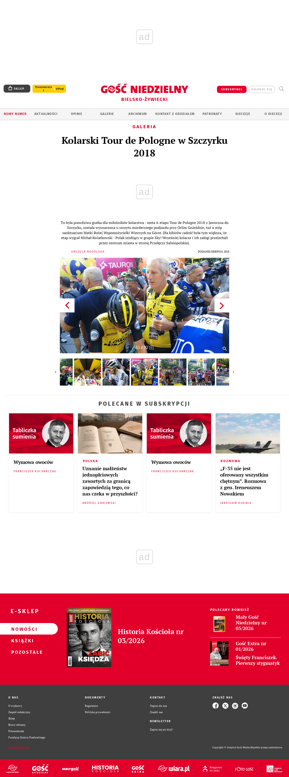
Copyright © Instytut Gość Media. (231, 747)
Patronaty (212, 114)
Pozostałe (21, 651)
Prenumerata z (43, 89)
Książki (21, 640)
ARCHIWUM (137, 114)
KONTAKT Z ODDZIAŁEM (175, 114)
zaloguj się (261, 89)
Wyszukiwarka (281, 89)
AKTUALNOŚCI (46, 114)
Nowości (21, 628)
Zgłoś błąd (18, 747)
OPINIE (76, 114)
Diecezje (242, 114)
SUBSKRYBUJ (231, 89)
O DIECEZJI (273, 114)
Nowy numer (15, 114)
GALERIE (107, 114)
